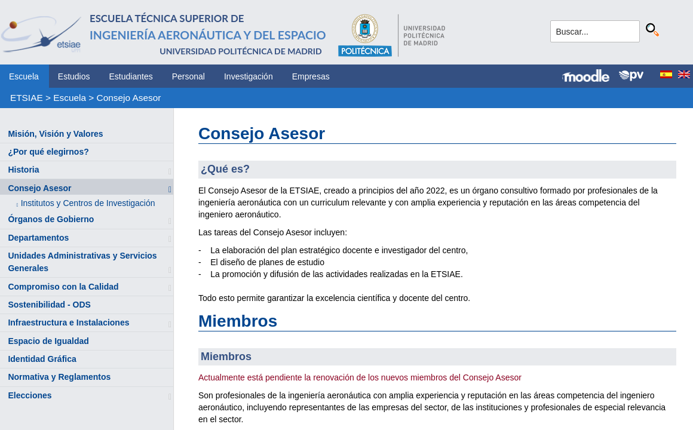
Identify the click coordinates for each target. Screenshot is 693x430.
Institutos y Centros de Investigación (88, 203)
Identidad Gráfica (42, 359)
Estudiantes (131, 76)
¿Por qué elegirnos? (48, 151)
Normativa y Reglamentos (59, 377)
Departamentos (38, 237)
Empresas (311, 76)
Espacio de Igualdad (48, 341)
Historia (23, 169)
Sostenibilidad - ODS (49, 304)
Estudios (74, 76)
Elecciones (29, 395)
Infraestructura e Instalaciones (68, 322)
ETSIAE (26, 98)
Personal (188, 76)
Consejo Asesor (129, 98)
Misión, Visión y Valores (55, 134)
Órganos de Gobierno (51, 219)
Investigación (248, 76)
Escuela (24, 76)
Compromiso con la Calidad (63, 286)
